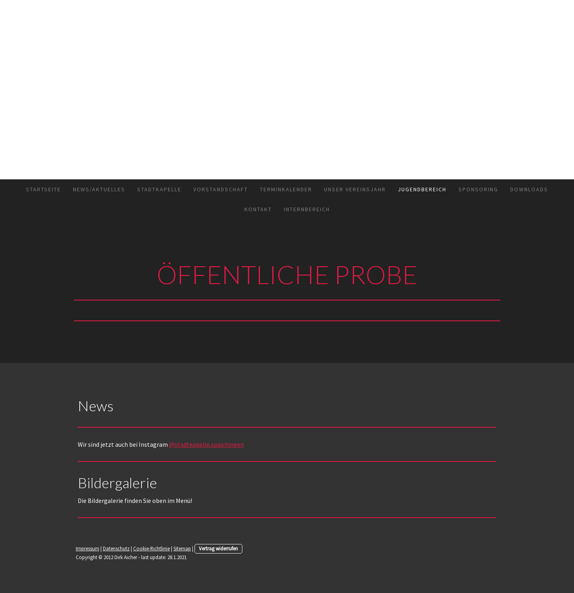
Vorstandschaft (220, 189)
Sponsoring (478, 189)
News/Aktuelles (99, 189)
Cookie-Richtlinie (151, 548)
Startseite (43, 189)
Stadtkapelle (159, 189)
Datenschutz (116, 548)
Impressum (87, 548)
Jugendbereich (422, 189)
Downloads (529, 189)
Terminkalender (286, 189)
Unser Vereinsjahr (355, 189)
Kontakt (258, 209)
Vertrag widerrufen (218, 548)
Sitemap (182, 548)
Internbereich (307, 209)
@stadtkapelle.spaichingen (206, 444)
